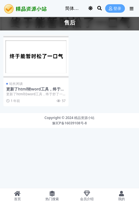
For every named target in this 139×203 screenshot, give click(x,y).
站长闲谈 (16, 83)
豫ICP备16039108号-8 (69, 123)
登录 (115, 8)
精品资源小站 (84, 117)
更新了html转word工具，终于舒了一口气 (35, 91)
